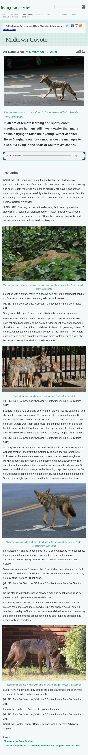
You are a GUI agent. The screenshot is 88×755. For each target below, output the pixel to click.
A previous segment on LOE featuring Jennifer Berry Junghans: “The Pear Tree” (42, 746)
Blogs (55, 15)
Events (73, 15)
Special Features (43, 15)
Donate (15, 17)
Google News (9, 29)
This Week (14, 15)
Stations (64, 15)
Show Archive (27, 15)
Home (4, 15)
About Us (5, 17)
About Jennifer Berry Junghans (19, 741)
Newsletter (25, 17)
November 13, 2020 (43, 52)
